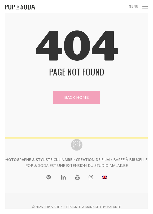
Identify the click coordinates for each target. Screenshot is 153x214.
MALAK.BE (119, 165)
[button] (138, 6)
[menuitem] (104, 177)
